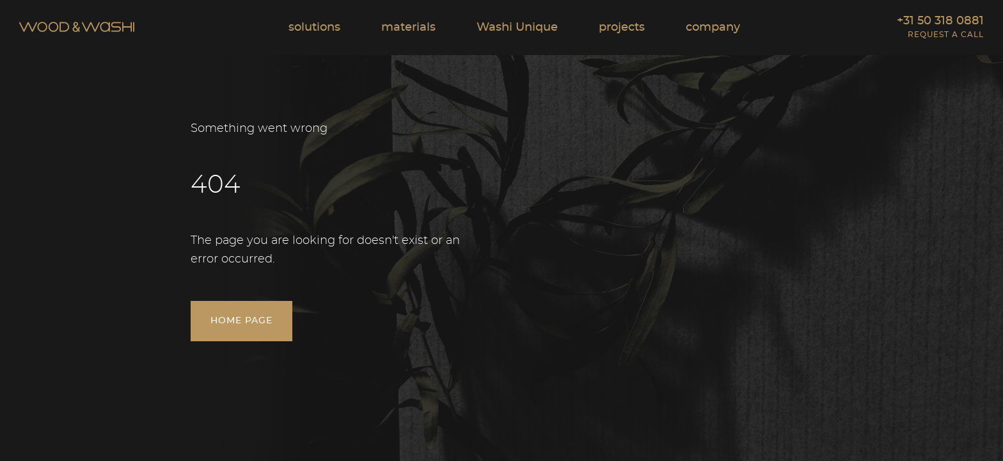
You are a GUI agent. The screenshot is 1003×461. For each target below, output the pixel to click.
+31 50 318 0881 (940, 21)
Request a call (946, 34)
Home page (241, 340)
